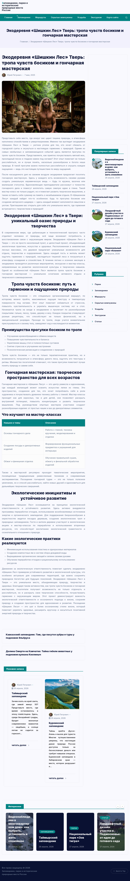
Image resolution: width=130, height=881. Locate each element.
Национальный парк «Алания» (113, 249)
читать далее (20, 745)
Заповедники (24, 17)
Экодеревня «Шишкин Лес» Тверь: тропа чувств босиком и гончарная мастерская (70, 41)
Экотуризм (96, 17)
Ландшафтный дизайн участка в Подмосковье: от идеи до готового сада (114, 215)
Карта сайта (112, 17)
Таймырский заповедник (105, 186)
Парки (98, 284)
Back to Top (119, 871)
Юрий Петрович (12, 75)
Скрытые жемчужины (61, 17)
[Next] (122, 806)
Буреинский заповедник (111, 233)
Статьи (98, 321)
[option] (19, 832)
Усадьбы (81, 17)
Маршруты (40, 17)
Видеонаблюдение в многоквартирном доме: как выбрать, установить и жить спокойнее (114, 167)
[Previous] (118, 806)
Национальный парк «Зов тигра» (80, 837)
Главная (8, 17)
